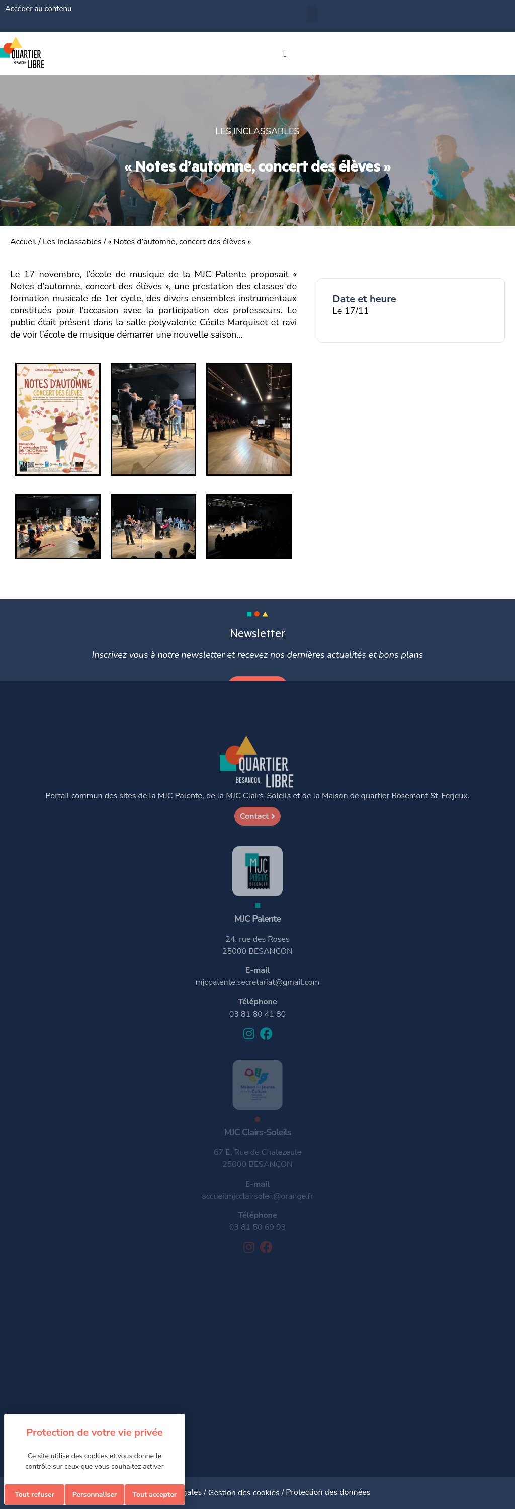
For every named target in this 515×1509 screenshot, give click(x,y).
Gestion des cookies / (247, 1492)
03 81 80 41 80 (257, 1014)
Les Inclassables (72, 241)
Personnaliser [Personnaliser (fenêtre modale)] (94, 1494)
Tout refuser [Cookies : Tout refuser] (34, 1494)
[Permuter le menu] (285, 53)
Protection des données (328, 1492)
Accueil (23, 241)
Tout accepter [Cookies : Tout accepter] (154, 1494)
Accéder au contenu (38, 9)
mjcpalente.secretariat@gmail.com (257, 982)
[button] (312, 13)
